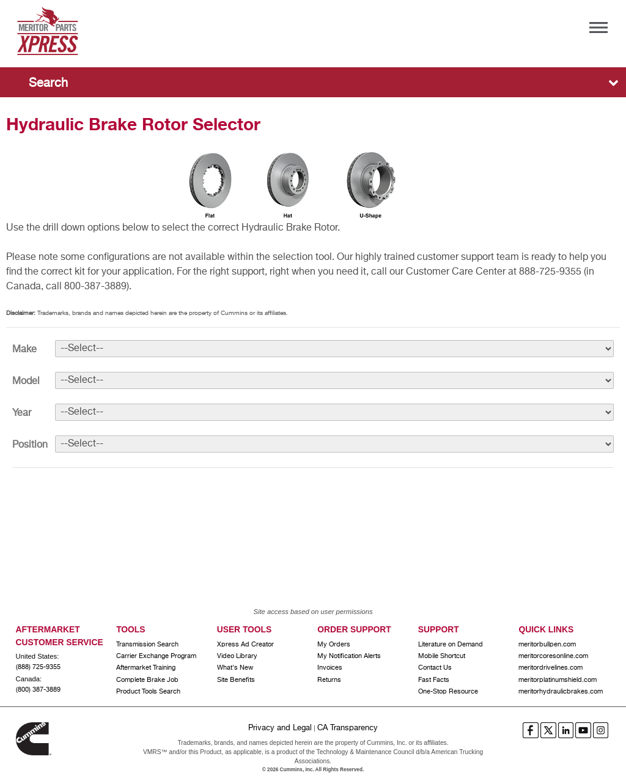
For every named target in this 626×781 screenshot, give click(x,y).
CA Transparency (347, 728)
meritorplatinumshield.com (557, 680)
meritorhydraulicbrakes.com (560, 691)
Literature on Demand (450, 644)
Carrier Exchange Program (156, 656)
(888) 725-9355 (38, 667)
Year (21, 413)
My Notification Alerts (349, 656)
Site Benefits (236, 680)
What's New (235, 668)
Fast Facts (433, 680)
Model (26, 382)
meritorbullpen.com (547, 644)
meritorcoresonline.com (553, 656)
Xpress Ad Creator (245, 644)
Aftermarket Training (145, 668)
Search (48, 83)
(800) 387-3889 (38, 690)
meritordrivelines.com (550, 668)
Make (24, 350)
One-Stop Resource (448, 691)
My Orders (333, 644)
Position (30, 445)
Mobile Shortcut (441, 656)
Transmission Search (147, 644)
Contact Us (435, 668)
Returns (329, 680)
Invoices (329, 668)
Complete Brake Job (147, 680)
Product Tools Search (148, 691)
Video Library (237, 656)
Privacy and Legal (280, 728)
